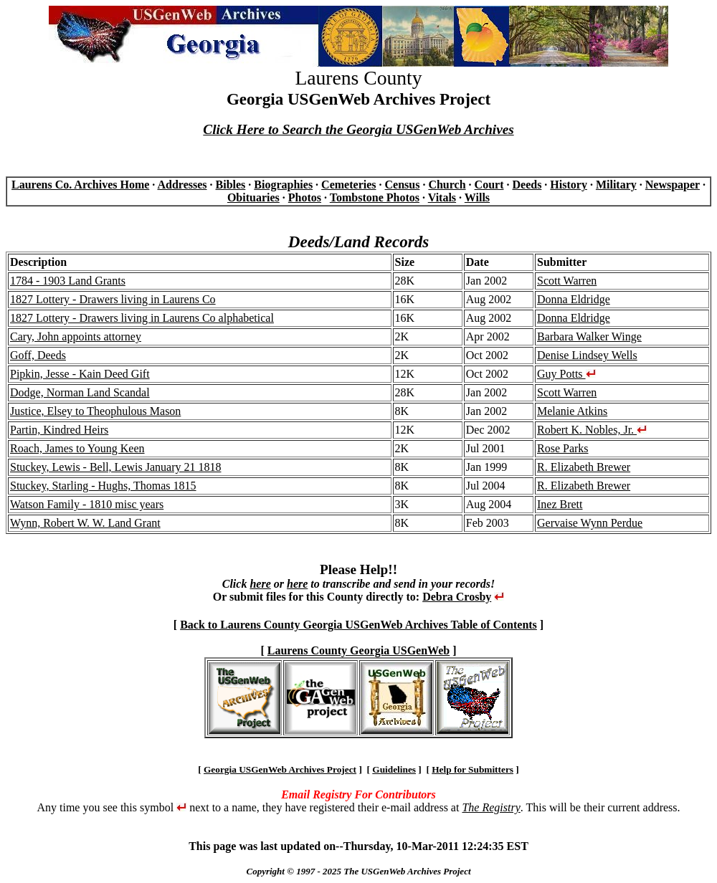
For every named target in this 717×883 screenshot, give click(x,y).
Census (402, 184)
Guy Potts (566, 374)
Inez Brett (560, 504)
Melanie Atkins (572, 411)
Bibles (231, 184)
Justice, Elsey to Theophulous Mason (95, 411)
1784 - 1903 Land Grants (67, 281)
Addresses (181, 184)
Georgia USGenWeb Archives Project (280, 769)
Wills (477, 197)
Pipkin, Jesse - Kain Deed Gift (80, 374)
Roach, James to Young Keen (77, 448)
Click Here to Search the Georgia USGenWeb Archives (358, 129)
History (568, 184)
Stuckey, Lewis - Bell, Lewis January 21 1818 (115, 467)
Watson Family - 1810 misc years (86, 504)
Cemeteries (348, 184)
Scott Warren (567, 281)
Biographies (283, 184)
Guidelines (394, 769)
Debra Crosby (456, 597)
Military (616, 184)
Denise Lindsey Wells (587, 355)
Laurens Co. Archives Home (80, 184)
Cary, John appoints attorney (75, 336)
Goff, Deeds (38, 355)
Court (489, 184)
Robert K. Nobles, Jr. (592, 430)
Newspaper (672, 184)
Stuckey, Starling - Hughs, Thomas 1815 (103, 485)
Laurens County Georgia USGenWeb (358, 650)
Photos (304, 197)
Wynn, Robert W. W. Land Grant (85, 523)
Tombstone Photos (374, 197)
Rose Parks (563, 448)
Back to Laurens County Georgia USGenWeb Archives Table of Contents (358, 625)
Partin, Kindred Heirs (59, 430)
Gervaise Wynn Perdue (589, 523)
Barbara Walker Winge (589, 336)
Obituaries (253, 197)
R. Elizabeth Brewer (583, 467)
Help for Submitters (472, 769)
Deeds (526, 184)
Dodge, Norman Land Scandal (80, 392)
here (260, 584)
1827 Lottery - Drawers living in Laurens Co (113, 299)
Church (446, 184)
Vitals (442, 197)
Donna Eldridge (573, 299)
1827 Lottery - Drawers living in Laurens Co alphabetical (142, 318)
